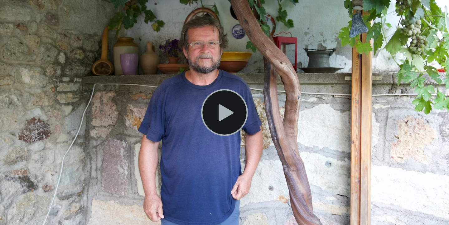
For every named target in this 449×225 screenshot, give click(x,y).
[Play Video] (224, 112)
